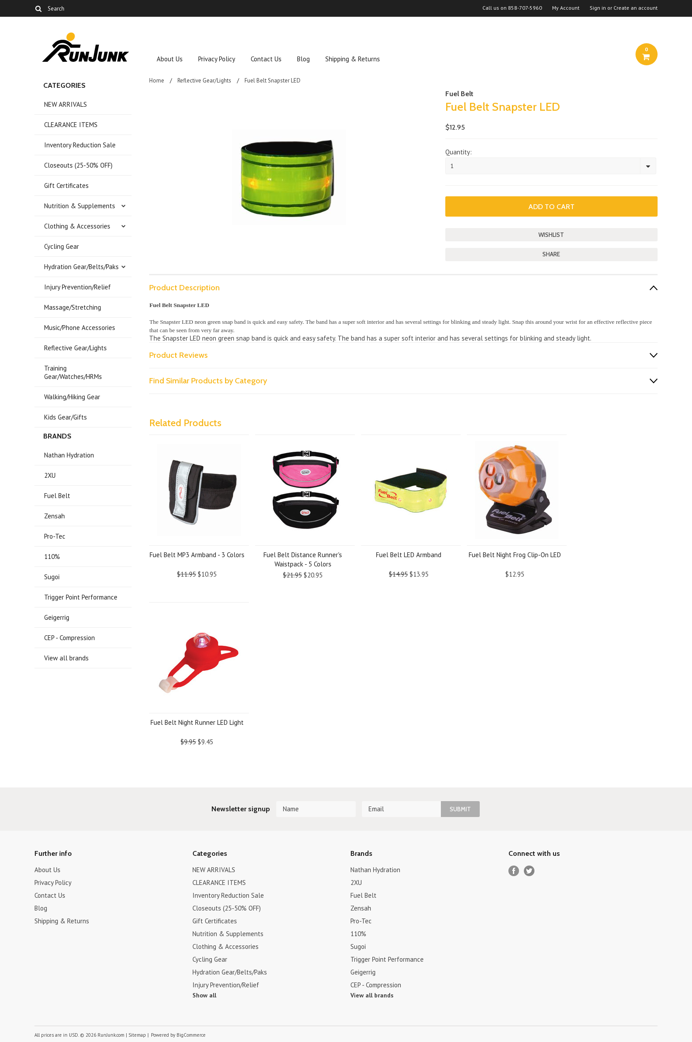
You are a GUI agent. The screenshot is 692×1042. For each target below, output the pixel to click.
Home (156, 80)
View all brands (66, 658)
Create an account (635, 8)
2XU (50, 475)
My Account (565, 8)
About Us (170, 59)
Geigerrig (56, 617)
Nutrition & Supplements (79, 206)
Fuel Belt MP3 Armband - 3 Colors (197, 555)
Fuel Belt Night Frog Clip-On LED (515, 555)
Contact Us (266, 59)
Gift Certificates (66, 185)
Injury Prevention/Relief (77, 287)
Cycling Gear (61, 246)
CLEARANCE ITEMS (71, 124)
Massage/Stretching (72, 307)
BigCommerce (191, 1035)
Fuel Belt (57, 495)
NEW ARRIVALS (65, 104)
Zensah (54, 516)
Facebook (513, 871)
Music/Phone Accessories (79, 327)
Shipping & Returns (352, 59)
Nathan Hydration (69, 455)
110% (52, 556)
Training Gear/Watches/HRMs (73, 372)
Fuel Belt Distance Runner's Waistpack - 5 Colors (302, 559)
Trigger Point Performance (80, 597)
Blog (303, 59)
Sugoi (52, 577)
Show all (204, 995)
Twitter (529, 871)
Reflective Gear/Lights (75, 348)
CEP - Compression (69, 637)
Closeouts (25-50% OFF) (78, 165)
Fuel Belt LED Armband (408, 555)
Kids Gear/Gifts (65, 417)
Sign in (598, 8)
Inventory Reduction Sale (80, 145)
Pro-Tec (54, 536)
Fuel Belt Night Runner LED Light (197, 722)
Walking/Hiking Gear (72, 397)
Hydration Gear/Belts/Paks (81, 266)
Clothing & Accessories (77, 226)
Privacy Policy (216, 59)
